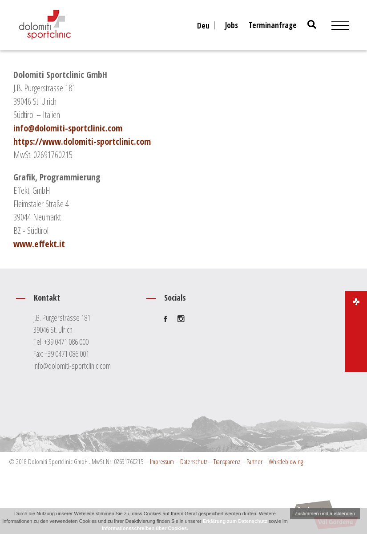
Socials (179, 302)
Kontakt (77, 302)
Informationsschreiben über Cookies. (145, 528)
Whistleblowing (286, 461)
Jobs (231, 25)
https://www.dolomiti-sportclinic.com (82, 141)
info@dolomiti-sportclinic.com (67, 128)
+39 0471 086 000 (66, 341)
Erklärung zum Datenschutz (235, 521)
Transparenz (227, 461)
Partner (254, 461)
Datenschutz (193, 461)
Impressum (162, 461)
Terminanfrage (273, 25)
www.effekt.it (39, 244)
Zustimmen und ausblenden (324, 513)
